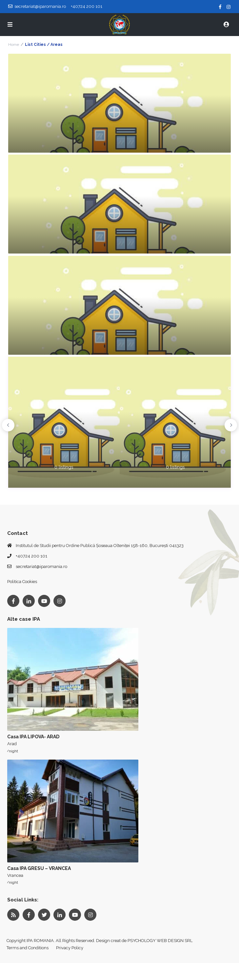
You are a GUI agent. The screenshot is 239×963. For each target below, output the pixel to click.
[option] (64, 422)
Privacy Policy (69, 947)
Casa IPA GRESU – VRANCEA (39, 868)
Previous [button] (8, 425)
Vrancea (15, 875)
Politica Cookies (22, 581)
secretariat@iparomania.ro (41, 566)
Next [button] (231, 425)
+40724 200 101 (31, 556)
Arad (12, 743)
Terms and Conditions (28, 947)
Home (13, 44)
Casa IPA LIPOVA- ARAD (33, 736)
